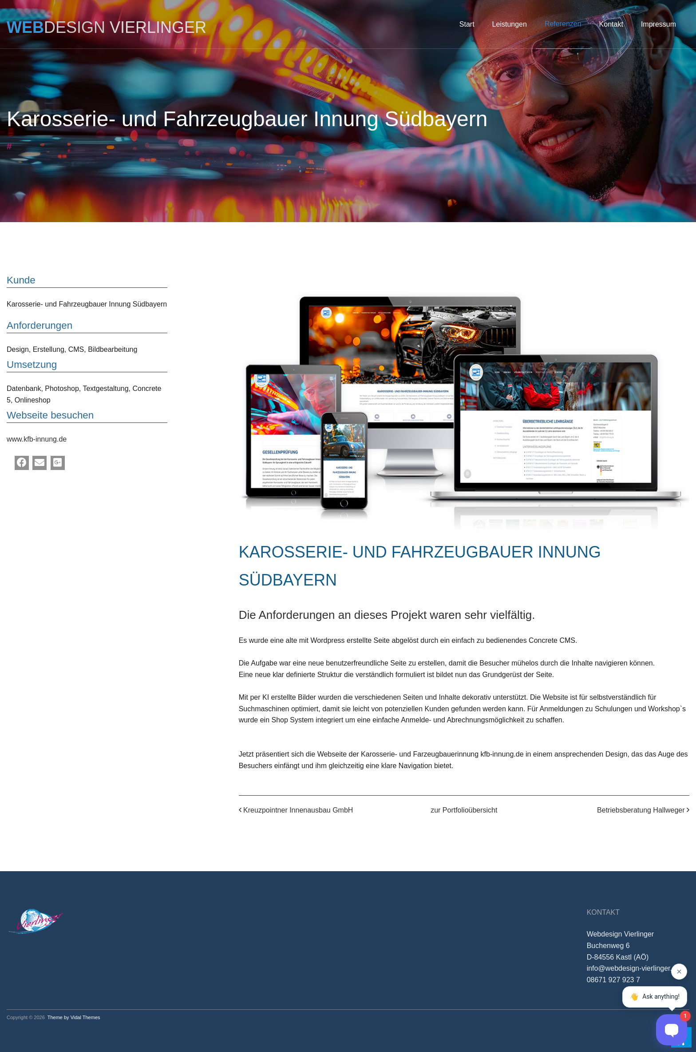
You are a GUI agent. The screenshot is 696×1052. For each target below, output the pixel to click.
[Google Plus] (58, 463)
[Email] (39, 463)
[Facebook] (22, 463)
